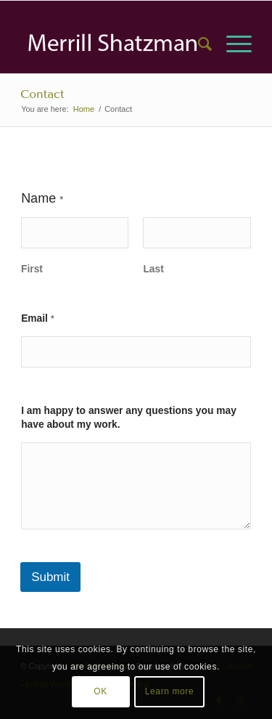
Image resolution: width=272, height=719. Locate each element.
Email (37, 318)
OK (100, 691)
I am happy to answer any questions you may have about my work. (128, 417)
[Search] (198, 44)
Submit (50, 577)
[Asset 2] (112, 44)
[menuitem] (198, 44)
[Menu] (232, 44)
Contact (42, 94)
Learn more (169, 691)
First (32, 269)
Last (154, 269)
